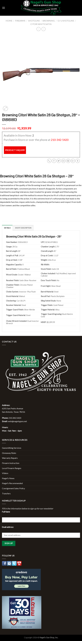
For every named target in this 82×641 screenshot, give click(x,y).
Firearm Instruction (10, 463)
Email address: (8, 527)
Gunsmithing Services (11, 448)
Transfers (6, 493)
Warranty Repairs (10, 458)
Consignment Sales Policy (13, 488)
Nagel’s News (8, 478)
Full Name (6, 512)
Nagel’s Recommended (12, 483)
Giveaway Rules (9, 453)
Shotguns (34, 20)
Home (9, 20)
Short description (23, 228)
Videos (5, 473)
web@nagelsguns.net (17, 421)
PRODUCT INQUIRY (15, 150)
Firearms (20, 20)
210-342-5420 (59, 139)
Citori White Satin (41, 24)
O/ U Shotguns (66, 20)
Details (7, 228)
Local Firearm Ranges (11, 468)
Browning (49, 20)
